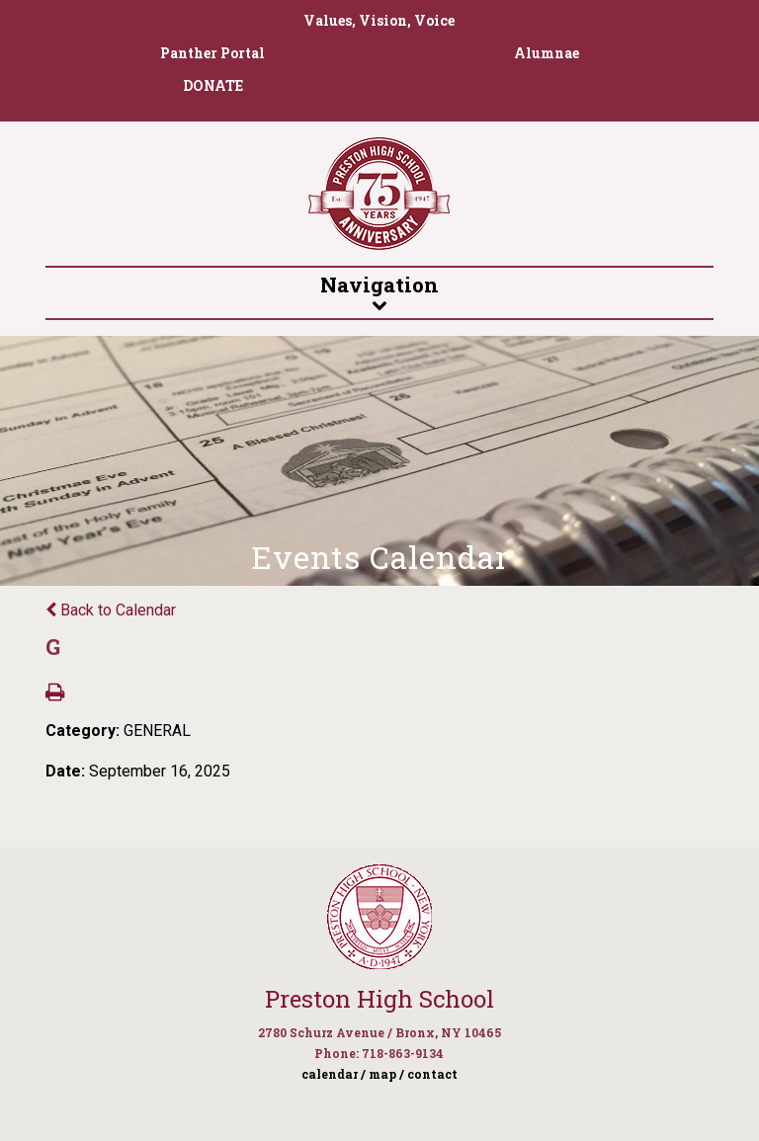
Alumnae (546, 52)
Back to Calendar (110, 610)
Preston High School (379, 999)
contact (432, 1074)
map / (386, 1074)
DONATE (213, 85)
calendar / (333, 1074)
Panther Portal (212, 52)
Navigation (379, 291)
